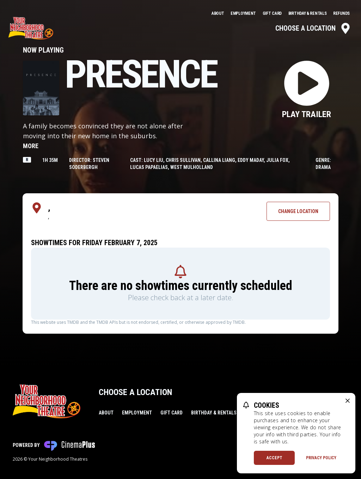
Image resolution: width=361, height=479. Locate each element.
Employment (244, 13)
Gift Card (273, 13)
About (218, 13)
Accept (274, 457)
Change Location (298, 211)
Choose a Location (313, 28)
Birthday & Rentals (308, 13)
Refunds (341, 13)
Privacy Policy (321, 457)
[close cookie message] (347, 400)
